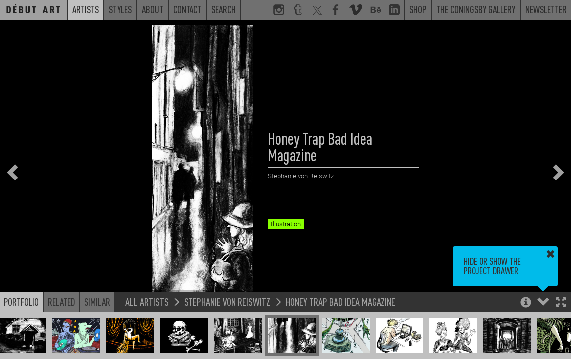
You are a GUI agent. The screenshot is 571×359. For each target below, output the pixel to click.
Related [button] (61, 301)
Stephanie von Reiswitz (227, 301)
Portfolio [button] (21, 301)
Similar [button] (97, 301)
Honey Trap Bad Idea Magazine (340, 301)
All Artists (147, 301)
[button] (561, 303)
